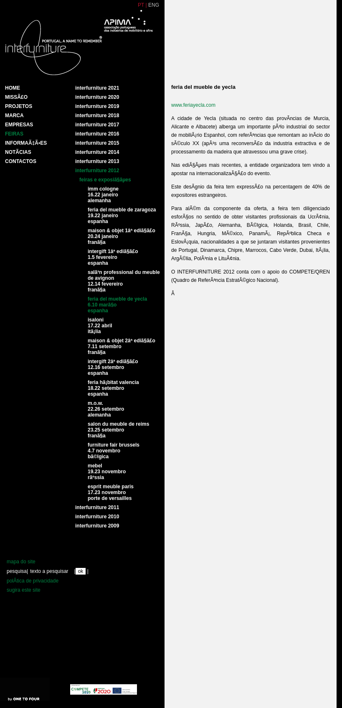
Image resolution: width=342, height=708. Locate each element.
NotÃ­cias (18, 152)
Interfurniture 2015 (97, 143)
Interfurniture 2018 (97, 115)
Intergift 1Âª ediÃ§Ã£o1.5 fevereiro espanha (113, 257)
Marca (14, 115)
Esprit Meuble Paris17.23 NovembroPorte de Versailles (111, 492)
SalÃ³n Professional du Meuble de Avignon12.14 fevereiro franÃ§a (124, 281)
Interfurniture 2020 (97, 97)
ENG (153, 5)
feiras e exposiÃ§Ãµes (105, 180)
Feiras (14, 134)
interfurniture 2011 (97, 507)
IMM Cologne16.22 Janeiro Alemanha (103, 194)
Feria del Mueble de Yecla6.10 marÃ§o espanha (117, 305)
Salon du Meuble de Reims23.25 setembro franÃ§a (118, 430)
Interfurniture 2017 (97, 125)
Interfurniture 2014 (97, 152)
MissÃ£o (16, 97)
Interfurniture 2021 (97, 88)
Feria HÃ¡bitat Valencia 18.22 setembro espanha (113, 388)
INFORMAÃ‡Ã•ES (26, 143)
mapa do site (21, 562)
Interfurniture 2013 (97, 161)
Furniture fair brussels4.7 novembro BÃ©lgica (113, 450)
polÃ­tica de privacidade (32, 581)
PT (141, 5)
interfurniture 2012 (97, 170)
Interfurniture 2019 (97, 106)
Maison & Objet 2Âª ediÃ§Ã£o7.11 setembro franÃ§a (121, 346)
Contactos (20, 161)
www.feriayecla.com (193, 105)
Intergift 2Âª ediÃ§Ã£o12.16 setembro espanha (113, 367)
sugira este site (24, 590)
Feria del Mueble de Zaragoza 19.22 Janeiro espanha (122, 215)
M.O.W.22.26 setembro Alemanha (106, 409)
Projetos (18, 106)
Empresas (19, 125)
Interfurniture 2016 (97, 134)
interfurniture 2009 (97, 526)
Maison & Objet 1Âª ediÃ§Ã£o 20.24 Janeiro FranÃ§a (121, 236)
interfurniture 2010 (97, 517)
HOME (12, 88)
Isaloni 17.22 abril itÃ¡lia (100, 325)
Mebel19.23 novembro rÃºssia (107, 471)
